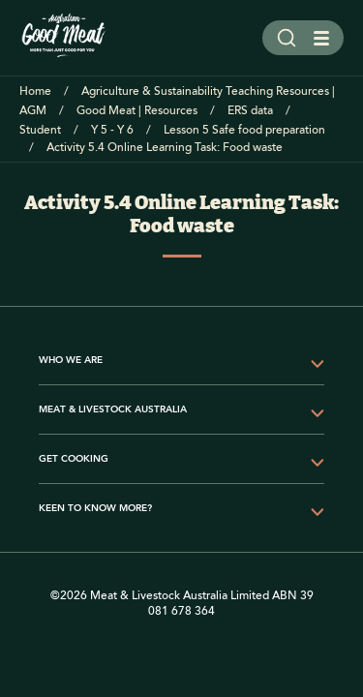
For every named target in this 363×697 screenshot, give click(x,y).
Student (40, 130)
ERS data (250, 111)
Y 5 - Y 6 (112, 130)
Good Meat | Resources (136, 111)
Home (35, 91)
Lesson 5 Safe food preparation (244, 130)
